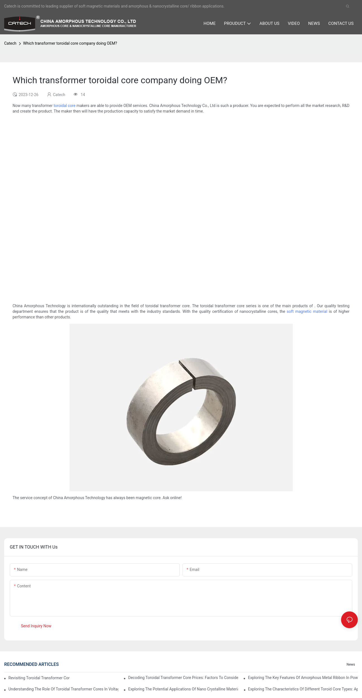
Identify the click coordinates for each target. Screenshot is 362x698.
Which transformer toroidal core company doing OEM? (70, 43)
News (351, 664)
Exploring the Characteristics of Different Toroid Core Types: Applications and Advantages (303, 689)
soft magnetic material (307, 311)
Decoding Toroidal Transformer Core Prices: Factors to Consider (183, 677)
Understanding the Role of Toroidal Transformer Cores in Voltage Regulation (63, 689)
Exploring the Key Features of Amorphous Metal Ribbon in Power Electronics (303, 677)
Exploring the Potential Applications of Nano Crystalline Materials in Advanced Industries (183, 689)
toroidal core (64, 105)
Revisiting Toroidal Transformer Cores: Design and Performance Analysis (38, 678)
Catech (10, 43)
